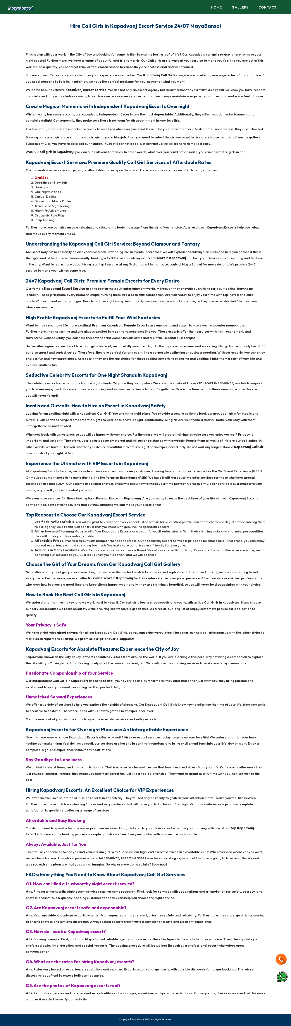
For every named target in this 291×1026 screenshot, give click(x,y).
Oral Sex (41, 178)
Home (216, 7)
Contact (267, 7)
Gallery (240, 7)
